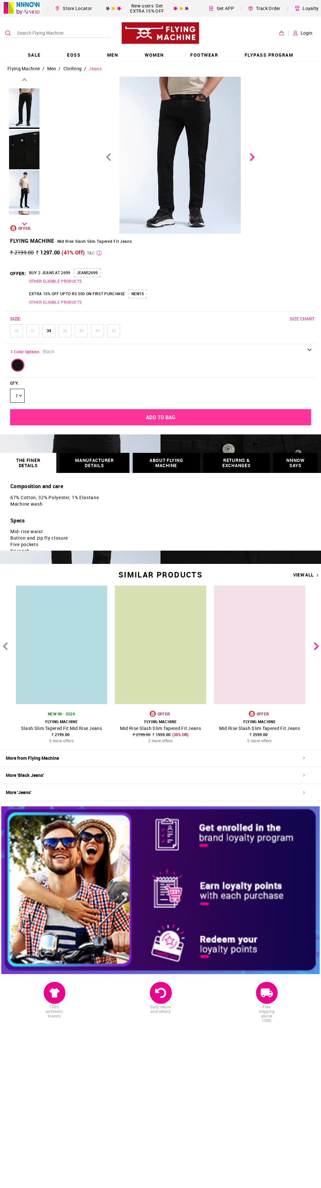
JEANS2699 (87, 272)
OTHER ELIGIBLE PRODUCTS (55, 281)
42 (113, 330)
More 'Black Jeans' (155, 775)
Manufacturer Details (94, 462)
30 (16, 330)
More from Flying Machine (155, 758)
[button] (17, 365)
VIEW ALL (306, 574)
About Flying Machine (166, 462)
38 (81, 330)
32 (32, 330)
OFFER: (18, 273)
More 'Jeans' (155, 792)
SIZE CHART (302, 319)
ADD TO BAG (160, 417)
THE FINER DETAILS (28, 462)
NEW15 (137, 293)
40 (97, 330)
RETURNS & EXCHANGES (236, 462)
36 (65, 330)
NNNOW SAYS (295, 462)
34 (49, 330)
